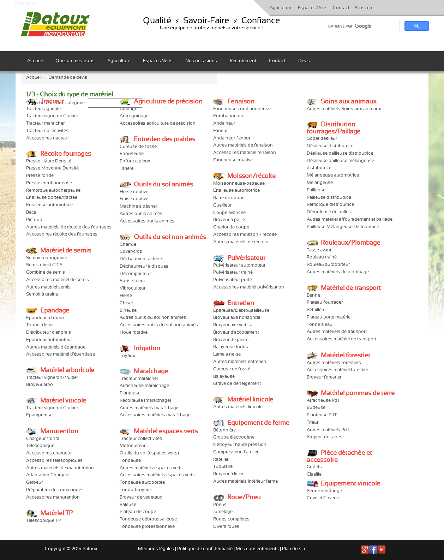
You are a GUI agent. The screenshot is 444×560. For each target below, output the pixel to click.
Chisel (126, 303)
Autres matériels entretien (239, 361)
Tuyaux (127, 355)
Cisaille (314, 474)
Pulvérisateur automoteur (239, 265)
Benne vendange (324, 491)
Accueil (35, 61)
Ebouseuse (132, 153)
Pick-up (34, 220)
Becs (31, 212)
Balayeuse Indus (230, 347)
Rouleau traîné (322, 257)
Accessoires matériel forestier (337, 370)
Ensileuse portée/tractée (51, 197)
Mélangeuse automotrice (333, 175)
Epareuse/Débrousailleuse (241, 310)
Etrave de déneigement (237, 383)
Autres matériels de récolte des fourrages (69, 227)
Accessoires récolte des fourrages (61, 234)
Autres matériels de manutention (60, 468)
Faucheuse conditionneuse (242, 109)
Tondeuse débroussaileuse (148, 519)
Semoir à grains (42, 294)
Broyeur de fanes (324, 437)
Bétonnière (224, 430)
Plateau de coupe (138, 512)
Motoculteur (132, 445)
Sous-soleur (132, 281)
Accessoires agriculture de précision (158, 123)
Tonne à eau (319, 324)
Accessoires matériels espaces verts (157, 475)
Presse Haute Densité (48, 161)
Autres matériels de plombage (338, 272)
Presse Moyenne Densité (52, 168)
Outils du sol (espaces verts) (149, 453)
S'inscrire (364, 8)
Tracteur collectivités (47, 131)
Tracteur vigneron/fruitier (52, 116)
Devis (304, 61)
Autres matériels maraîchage (149, 408)
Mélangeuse (320, 182)
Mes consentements (257, 549)
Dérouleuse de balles (329, 212)
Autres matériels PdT (328, 430)
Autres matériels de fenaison (243, 145)
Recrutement (243, 61)
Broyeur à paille (229, 220)
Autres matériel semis (48, 287)
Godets (314, 467)
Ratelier (220, 459)
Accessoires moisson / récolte (245, 234)
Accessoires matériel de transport (341, 339)
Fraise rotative (134, 199)
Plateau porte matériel (329, 317)
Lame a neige (227, 354)
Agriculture (281, 8)
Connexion (25, 3)
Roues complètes (231, 519)
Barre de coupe (229, 198)
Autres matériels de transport (337, 331)
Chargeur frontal (43, 438)
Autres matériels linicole (238, 407)
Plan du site (294, 549)
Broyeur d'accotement (236, 332)
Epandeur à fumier (45, 318)
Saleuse (128, 504)
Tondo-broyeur (135, 490)
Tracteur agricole (43, 109)
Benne (313, 295)
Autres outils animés (141, 214)
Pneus (220, 504)
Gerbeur (34, 482)
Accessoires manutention (53, 497)
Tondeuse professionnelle (147, 526)
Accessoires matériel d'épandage (60, 354)
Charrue (128, 244)
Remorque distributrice (330, 204)
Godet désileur (322, 138)
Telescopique (40, 445)
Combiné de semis (45, 272)
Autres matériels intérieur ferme (245, 481)
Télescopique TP (43, 520)
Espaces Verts (313, 8)
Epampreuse (39, 415)
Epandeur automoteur (49, 340)
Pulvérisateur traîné (233, 272)
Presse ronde (40, 175)
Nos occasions (201, 61)
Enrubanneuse (228, 116)
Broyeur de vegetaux (141, 497)
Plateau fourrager (325, 302)
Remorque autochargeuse (53, 190)
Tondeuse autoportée (142, 482)
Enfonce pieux (135, 161)
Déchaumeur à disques (144, 266)
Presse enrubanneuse (49, 183)
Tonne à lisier (40, 325)
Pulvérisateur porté (232, 280)
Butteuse (316, 407)
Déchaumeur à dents (141, 259)
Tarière (126, 168)
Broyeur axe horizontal (236, 317)
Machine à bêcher (138, 206)
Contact (341, 8)
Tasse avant (319, 250)
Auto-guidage (134, 116)
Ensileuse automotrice (49, 205)
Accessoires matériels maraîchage (155, 415)
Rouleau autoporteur (328, 264)
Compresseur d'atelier (235, 452)
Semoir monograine (46, 258)
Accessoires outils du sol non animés (159, 325)
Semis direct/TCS (44, 265)
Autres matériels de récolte (240, 242)
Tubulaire (223, 466)
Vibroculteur (132, 288)
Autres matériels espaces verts (151, 468)
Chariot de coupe (231, 227)
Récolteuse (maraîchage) (145, 400)
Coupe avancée (229, 212)
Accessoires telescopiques (54, 460)
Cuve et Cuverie (323, 498)
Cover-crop (131, 251)
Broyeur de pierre (230, 340)
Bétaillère (316, 310)
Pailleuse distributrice (329, 197)
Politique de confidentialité (205, 549)
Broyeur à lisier (228, 474)
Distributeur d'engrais (48, 332)
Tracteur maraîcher (45, 123)
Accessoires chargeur (49, 453)
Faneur (220, 131)
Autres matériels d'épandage (55, 347)
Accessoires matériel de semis (57, 280)
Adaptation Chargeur (48, 475)
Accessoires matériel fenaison (244, 152)
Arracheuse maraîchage (144, 385)
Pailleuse (316, 190)
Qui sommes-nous (75, 61)
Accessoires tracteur (47, 138)
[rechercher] (361, 26)
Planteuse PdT (322, 415)
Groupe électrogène (233, 437)
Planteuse (130, 393)
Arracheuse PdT (323, 400)
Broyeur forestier (324, 377)
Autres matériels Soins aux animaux (344, 109)
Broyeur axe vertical (233, 325)
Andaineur (224, 123)
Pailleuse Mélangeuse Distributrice (343, 227)
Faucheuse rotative (233, 160)
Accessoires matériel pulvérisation (248, 287)
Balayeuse (224, 376)
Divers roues (226, 526)
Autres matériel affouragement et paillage (349, 219)
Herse (126, 295)
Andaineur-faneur (231, 138)
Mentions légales (156, 549)
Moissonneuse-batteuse (239, 183)
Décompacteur (135, 274)
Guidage (128, 109)
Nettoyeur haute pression (239, 444)
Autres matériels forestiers (334, 363)
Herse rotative (134, 192)
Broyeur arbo (39, 384)
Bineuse (128, 310)
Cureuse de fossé (138, 146)
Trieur (312, 422)
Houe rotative (134, 332)
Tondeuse (130, 460)
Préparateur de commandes (55, 490)
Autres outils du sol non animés (153, 317)
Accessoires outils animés (147, 221)
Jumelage (223, 512)
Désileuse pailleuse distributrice (340, 153)
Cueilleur (222, 205)
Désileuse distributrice (330, 146)
